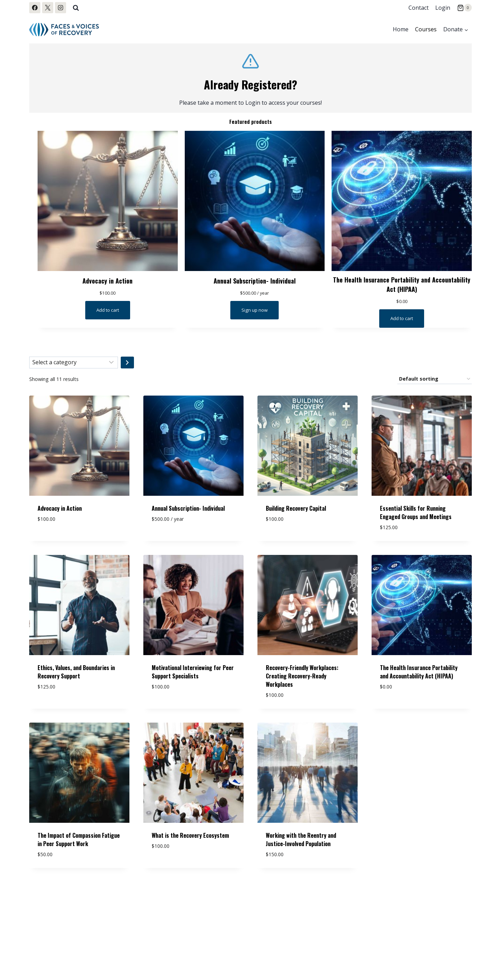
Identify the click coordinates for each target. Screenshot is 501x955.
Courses (426, 29)
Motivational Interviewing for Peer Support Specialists (193, 674)
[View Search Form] (76, 7)
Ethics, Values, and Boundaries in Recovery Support (76, 674)
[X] (47, 7)
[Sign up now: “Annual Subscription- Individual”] (254, 310)
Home (400, 29)
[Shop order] (434, 382)
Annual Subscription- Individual (254, 280)
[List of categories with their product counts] (73, 365)
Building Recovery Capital (296, 511)
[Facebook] (34, 7)
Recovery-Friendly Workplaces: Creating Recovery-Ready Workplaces (302, 678)
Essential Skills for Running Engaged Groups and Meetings (416, 515)
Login (442, 7)
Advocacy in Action (107, 280)
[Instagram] (60, 7)
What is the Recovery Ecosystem (190, 838)
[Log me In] (250, 78)
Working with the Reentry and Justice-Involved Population (301, 842)
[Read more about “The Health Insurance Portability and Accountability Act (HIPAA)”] (401, 321)
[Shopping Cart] (464, 7)
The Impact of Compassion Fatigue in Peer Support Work (79, 842)
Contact (418, 7)
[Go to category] (127, 365)
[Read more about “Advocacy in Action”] (107, 310)
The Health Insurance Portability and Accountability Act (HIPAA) (402, 285)
